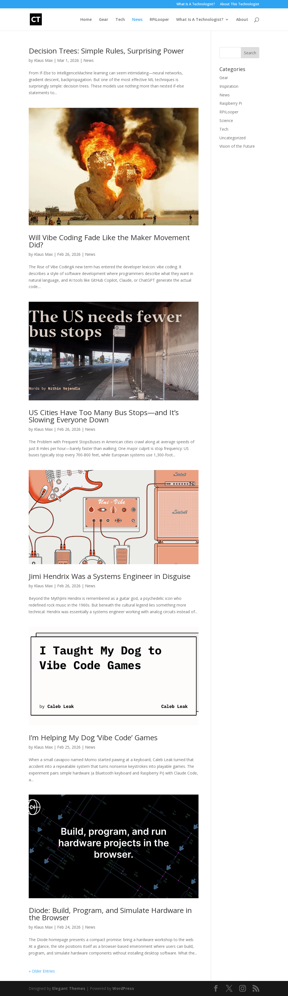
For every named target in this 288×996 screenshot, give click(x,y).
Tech (120, 20)
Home (86, 20)
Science (226, 120)
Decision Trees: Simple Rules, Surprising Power (106, 51)
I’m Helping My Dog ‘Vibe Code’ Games (93, 737)
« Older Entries (42, 971)
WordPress (123, 988)
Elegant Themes (68, 988)
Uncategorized (232, 137)
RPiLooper (159, 20)
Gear (103, 20)
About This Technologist (239, 4)
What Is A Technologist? (195, 4)
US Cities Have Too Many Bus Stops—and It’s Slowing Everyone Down (104, 416)
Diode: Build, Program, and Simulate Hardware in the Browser (110, 913)
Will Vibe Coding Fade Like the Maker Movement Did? (109, 241)
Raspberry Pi (230, 103)
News (137, 20)
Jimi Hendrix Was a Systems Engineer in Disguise (109, 576)
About (242, 20)
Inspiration (228, 86)
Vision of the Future (237, 146)
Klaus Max (43, 60)
